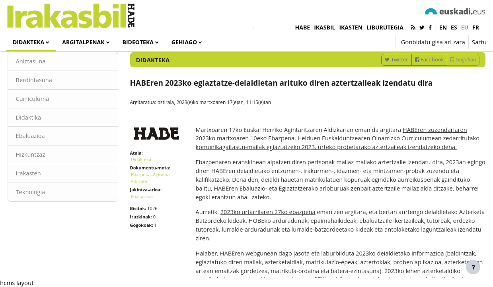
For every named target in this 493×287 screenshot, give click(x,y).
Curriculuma (48, 125)
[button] (365, 41)
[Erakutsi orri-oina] (473, 267)
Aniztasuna (46, 87)
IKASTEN (350, 27)
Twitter (381, 84)
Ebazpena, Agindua (157, 198)
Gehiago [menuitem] (184, 42)
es (454, 27)
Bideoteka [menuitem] (138, 42)
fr (475, 27)
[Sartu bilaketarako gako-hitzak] (402, 64)
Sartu (479, 42)
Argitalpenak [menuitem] (83, 42)
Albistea (146, 205)
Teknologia (46, 219)
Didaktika (44, 143)
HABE (302, 27)
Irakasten (44, 200)
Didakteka (148, 183)
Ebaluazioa (45, 163)
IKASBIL (324, 27)
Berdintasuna (49, 106)
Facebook (414, 84)
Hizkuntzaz (46, 181)
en (443, 27)
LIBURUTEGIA (384, 27)
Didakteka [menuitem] (28, 42)
